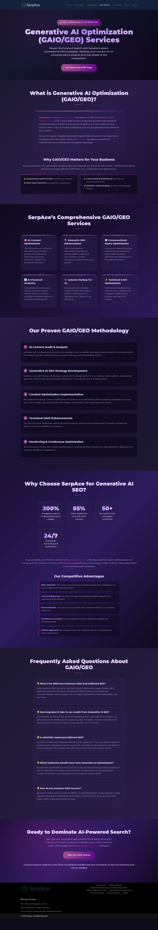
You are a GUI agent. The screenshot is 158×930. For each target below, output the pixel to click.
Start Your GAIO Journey (79, 866)
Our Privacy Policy (113, 904)
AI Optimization (90, 5)
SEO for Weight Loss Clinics (96, 902)
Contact (134, 5)
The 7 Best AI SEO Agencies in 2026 (34, 915)
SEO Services (104, 5)
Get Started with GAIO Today (79, 67)
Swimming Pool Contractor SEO (120, 902)
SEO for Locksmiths (97, 904)
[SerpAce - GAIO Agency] (31, 5)
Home (67, 5)
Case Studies (117, 5)
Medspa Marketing (115, 896)
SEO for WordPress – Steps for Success (35, 919)
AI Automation (78, 5)
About (126, 5)
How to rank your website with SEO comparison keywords (41, 923)
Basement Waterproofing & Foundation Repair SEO (109, 899)
